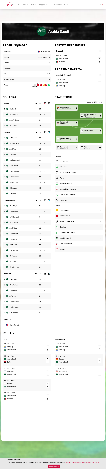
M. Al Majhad (14, 206)
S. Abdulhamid (14, 177)
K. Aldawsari (13, 166)
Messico (62, 62)
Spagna (62, 359)
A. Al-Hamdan (14, 301)
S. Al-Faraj (12, 279)
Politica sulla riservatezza (75, 462)
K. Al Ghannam (14, 307)
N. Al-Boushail (14, 182)
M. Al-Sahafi (13, 285)
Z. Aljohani (13, 239)
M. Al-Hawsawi (14, 267)
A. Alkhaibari (13, 234)
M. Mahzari (13, 256)
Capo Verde (63, 371)
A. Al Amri (12, 149)
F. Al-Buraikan (14, 211)
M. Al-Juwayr (14, 222)
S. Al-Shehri (13, 290)
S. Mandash (13, 313)
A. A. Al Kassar (14, 120)
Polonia (9, 383)
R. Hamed (12, 193)
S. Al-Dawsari (14, 217)
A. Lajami (12, 154)
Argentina (10, 371)
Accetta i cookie (54, 466)
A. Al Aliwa (13, 228)
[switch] (95, 102)
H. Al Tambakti (14, 160)
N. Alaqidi (12, 109)
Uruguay (62, 86)
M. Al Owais (13, 114)
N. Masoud (13, 245)
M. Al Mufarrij (14, 143)
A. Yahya (12, 296)
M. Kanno (12, 261)
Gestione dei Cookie (92, 462)
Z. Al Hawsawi (14, 171)
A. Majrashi (13, 138)
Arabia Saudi (63, 59)
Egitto (9, 362)
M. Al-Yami (13, 126)
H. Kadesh (13, 188)
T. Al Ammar (13, 250)
